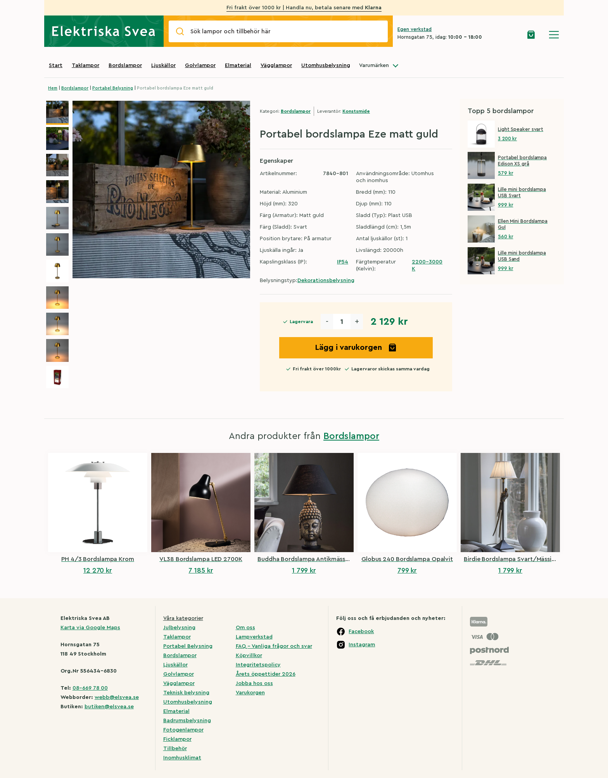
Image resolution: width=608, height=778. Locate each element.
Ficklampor (177, 739)
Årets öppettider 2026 (265, 674)
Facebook (361, 631)
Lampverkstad (254, 637)
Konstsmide (356, 111)
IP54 (342, 262)
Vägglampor (276, 65)
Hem (52, 88)
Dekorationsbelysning (325, 280)
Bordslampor (125, 65)
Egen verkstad (414, 29)
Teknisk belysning (186, 692)
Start (55, 65)
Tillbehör (175, 748)
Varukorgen (250, 692)
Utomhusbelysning (325, 65)
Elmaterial (238, 65)
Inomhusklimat (182, 758)
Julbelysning (179, 627)
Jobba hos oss (254, 683)
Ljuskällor (163, 65)
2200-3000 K (427, 265)
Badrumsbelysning (187, 720)
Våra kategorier (183, 618)
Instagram (362, 644)
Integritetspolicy (258, 665)
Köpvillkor (249, 655)
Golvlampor (200, 65)
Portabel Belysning (112, 88)
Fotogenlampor (183, 730)
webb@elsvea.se (117, 697)
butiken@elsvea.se (109, 706)
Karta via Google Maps (90, 627)
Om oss (245, 627)
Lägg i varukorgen (356, 347)
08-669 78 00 (90, 688)
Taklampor (85, 65)
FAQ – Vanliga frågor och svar (274, 646)
